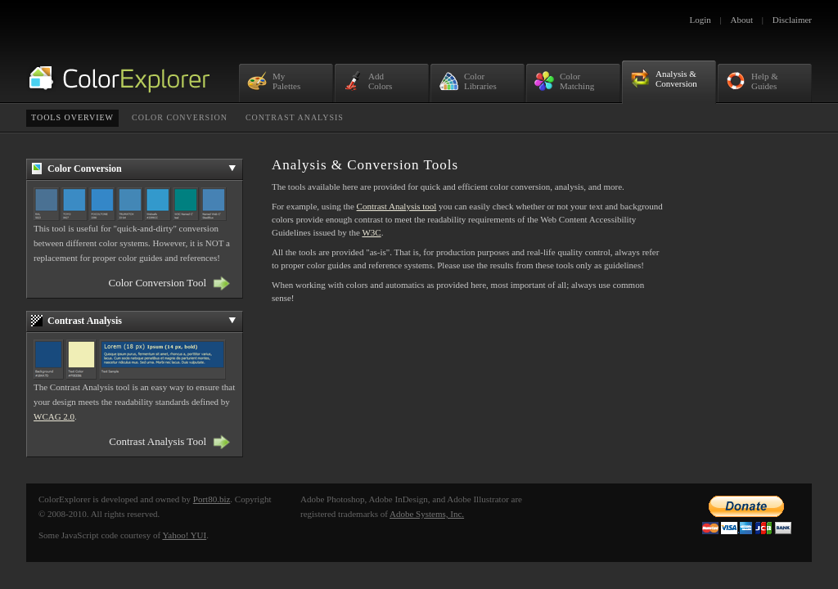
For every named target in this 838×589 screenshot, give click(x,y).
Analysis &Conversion (663, 78)
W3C (371, 232)
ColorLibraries (468, 81)
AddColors (367, 81)
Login (700, 20)
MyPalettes (273, 81)
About (742, 20)
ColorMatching (564, 81)
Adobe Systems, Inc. (427, 514)
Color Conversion (180, 117)
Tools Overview (72, 117)
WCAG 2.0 (54, 416)
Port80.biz (212, 499)
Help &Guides (752, 81)
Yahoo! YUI (184, 535)
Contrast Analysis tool (397, 206)
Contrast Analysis (295, 117)
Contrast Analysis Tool (157, 441)
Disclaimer (792, 20)
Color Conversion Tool (157, 283)
